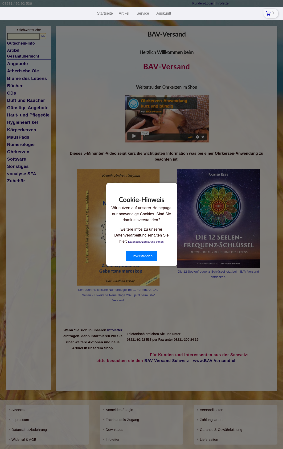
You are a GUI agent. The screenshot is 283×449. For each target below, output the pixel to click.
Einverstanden (142, 256)
